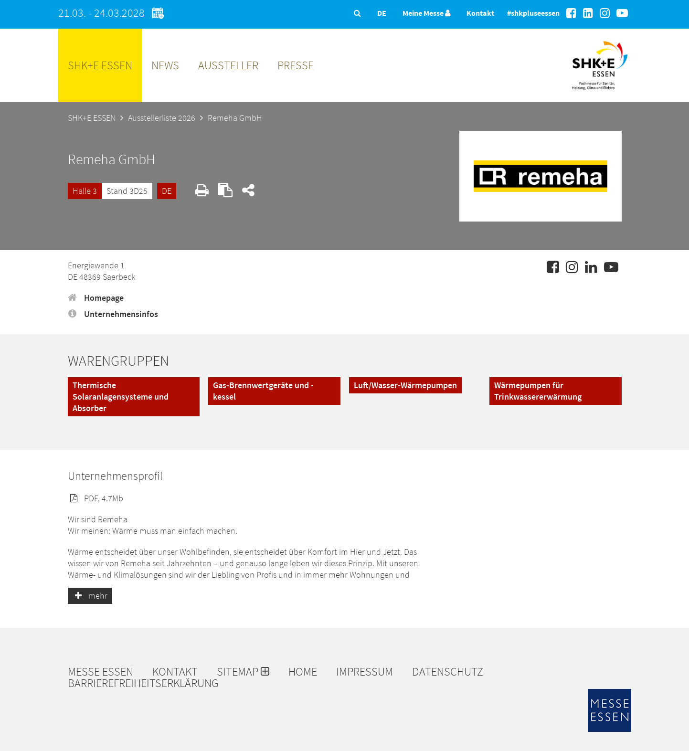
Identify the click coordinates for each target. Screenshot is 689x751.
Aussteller (228, 65)
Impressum (364, 671)
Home (302, 671)
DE (166, 190)
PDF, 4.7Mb (95, 498)
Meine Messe (426, 13)
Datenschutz (447, 671)
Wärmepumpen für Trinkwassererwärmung (538, 391)
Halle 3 (85, 190)
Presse (295, 65)
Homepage (96, 297)
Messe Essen (100, 671)
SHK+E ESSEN (100, 65)
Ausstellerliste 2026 (161, 117)
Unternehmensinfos (113, 313)
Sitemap (243, 671)
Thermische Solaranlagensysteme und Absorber (121, 396)
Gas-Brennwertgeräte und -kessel (263, 391)
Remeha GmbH (235, 117)
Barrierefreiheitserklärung (143, 683)
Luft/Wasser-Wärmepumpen (405, 385)
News (165, 65)
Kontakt (480, 13)
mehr (90, 595)
